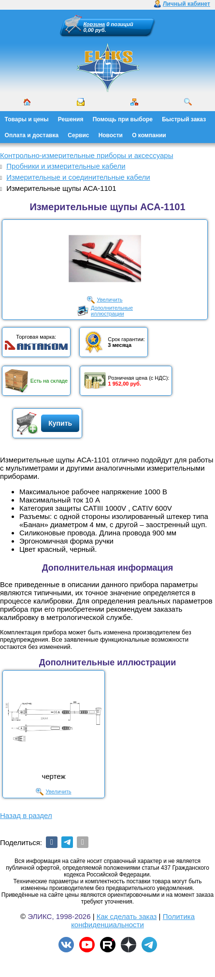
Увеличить (109, 299)
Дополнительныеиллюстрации (112, 310)
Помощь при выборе (123, 119)
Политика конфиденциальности (133, 920)
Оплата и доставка (32, 135)
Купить (60, 423)
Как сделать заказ (127, 916)
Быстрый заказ (184, 119)
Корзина (94, 24)
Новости (111, 135)
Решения (71, 119)
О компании (149, 135)
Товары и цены (27, 119)
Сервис (78, 135)
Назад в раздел (26, 815)
